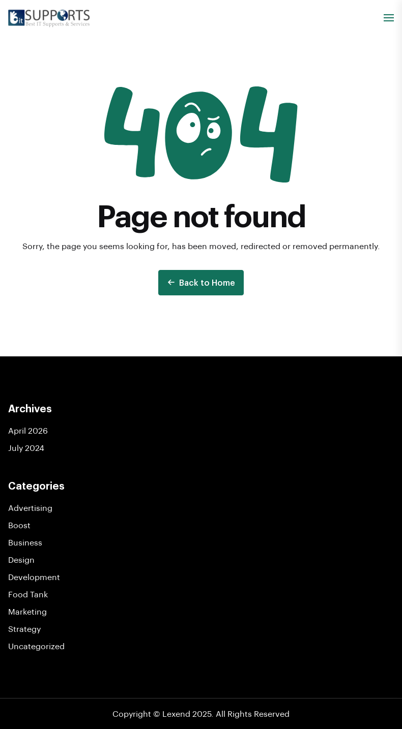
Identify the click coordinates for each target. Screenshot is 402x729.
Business (25, 542)
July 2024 (26, 447)
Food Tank (28, 594)
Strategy (24, 628)
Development (34, 577)
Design (21, 559)
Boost (19, 525)
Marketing (27, 611)
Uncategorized (36, 646)
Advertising (30, 507)
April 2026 (28, 430)
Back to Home (201, 282)
